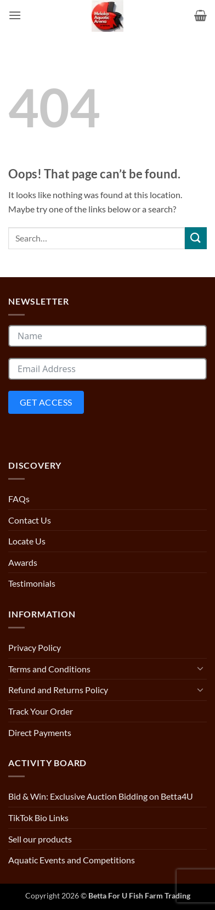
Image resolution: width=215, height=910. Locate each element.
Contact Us (29, 520)
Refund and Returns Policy (58, 689)
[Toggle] (200, 668)
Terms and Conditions (49, 669)
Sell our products (40, 839)
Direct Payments (39, 732)
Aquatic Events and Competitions (71, 860)
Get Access (46, 402)
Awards (22, 562)
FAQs (19, 498)
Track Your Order (40, 711)
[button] (14, 15)
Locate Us (27, 541)
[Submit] (196, 238)
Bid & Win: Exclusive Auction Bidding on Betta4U (100, 796)
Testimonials (31, 583)
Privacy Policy (34, 647)
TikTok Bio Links (38, 817)
